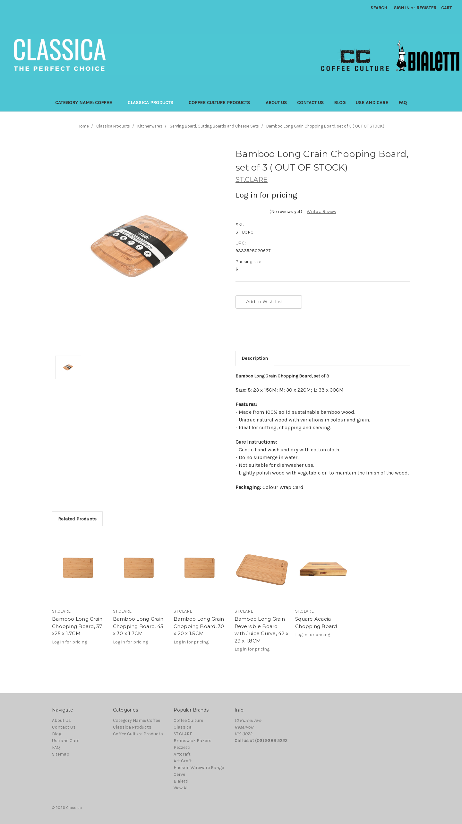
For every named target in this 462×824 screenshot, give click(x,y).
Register (426, 8)
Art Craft (183, 761)
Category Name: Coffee (86, 102)
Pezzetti (182, 747)
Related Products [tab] (77, 519)
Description (255, 358)
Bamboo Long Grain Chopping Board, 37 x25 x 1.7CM (77, 626)
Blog (340, 102)
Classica (183, 727)
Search (379, 8)
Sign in (401, 8)
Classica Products (153, 102)
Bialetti (181, 781)
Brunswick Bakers (192, 740)
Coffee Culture (188, 720)
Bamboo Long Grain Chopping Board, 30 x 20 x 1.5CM (199, 626)
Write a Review (321, 211)
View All (181, 788)
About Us (276, 102)
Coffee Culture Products (222, 102)
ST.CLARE (183, 734)
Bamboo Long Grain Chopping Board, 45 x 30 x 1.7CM (138, 626)
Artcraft (182, 754)
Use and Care (372, 102)
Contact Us (310, 102)
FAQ (402, 102)
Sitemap (60, 754)
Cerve (179, 774)
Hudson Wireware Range (199, 767)
